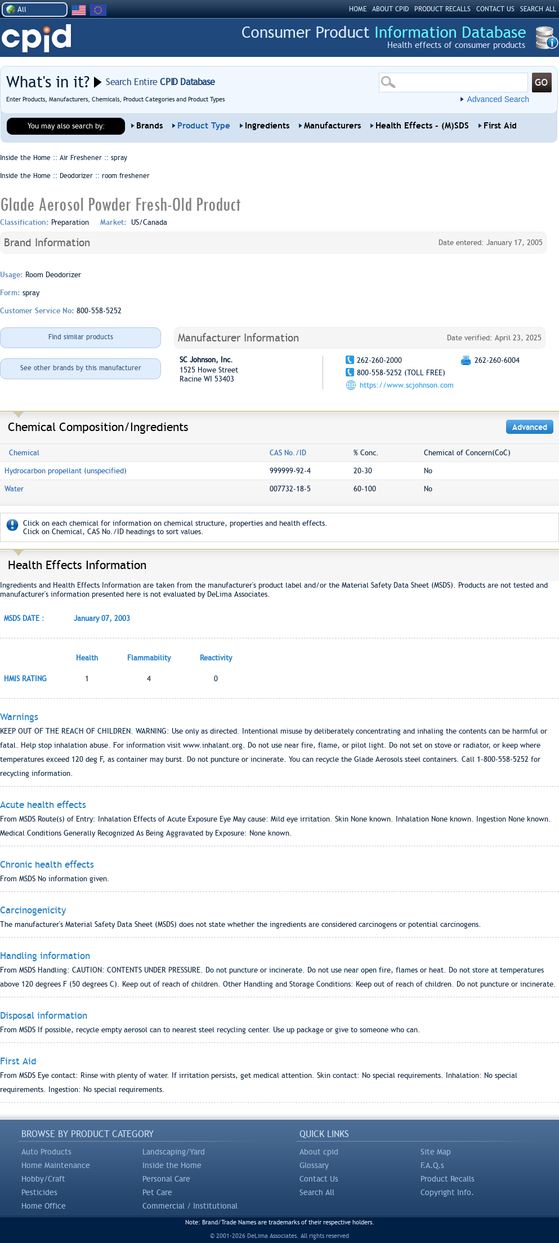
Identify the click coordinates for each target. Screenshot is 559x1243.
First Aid (500, 126)
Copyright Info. (447, 1192)
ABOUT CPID (390, 9)
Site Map (436, 1151)
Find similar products (80, 337)
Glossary (314, 1165)
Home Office (43, 1205)
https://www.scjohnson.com (407, 385)
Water (14, 489)
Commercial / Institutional (190, 1205)
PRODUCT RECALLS (442, 9)
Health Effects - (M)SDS (422, 126)
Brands (149, 126)
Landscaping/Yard (173, 1151)
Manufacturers (332, 126)
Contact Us (318, 1178)
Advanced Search (498, 99)
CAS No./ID (288, 453)
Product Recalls (448, 1178)
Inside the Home (172, 1165)
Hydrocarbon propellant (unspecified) (66, 471)
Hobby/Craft (43, 1178)
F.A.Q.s (432, 1165)
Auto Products (46, 1151)
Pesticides (39, 1192)
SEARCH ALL (538, 9)
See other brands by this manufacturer (80, 368)
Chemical (24, 453)
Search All (316, 1192)
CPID (36, 38)
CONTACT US (495, 9)
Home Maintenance (55, 1165)
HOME (357, 9)
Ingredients (267, 126)
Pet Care (157, 1192)
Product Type (203, 126)
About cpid (318, 1151)
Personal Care (166, 1178)
